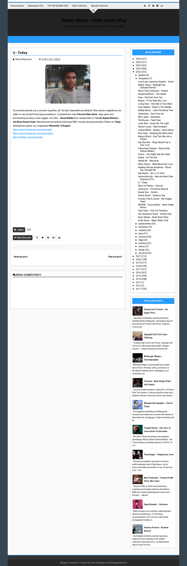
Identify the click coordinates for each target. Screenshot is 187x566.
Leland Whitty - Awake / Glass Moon (156, 130)
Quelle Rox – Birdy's (148, 192)
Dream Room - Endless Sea (151, 195)
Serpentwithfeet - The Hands (152, 94)
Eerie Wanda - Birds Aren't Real (153, 217)
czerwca (142, 236)
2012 (138, 285)
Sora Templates (98, 562)
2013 (138, 282)
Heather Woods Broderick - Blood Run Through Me (154, 168)
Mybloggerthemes (118, 562)
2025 (138, 62)
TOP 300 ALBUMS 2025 (57, 6)
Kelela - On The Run (147, 157)
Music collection (80, 6)
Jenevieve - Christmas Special (153, 189)
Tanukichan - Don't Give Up (151, 113)
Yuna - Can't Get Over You (150, 97)
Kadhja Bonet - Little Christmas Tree (155, 110)
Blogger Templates (69, 562)
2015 (138, 275)
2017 (138, 269)
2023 (138, 68)
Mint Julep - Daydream (149, 117)
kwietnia (142, 243)
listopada (143, 78)
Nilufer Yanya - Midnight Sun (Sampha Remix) (151, 86)
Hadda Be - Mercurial (148, 160)
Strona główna (17, 6)
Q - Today (142, 182)
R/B (29, 229)
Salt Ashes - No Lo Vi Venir (151, 173)
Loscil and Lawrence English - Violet (156, 81)
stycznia (142, 253)
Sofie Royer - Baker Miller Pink (153, 220)
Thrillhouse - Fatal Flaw (149, 120)
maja (141, 240)
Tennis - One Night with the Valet (154, 154)
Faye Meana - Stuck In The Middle (154, 107)
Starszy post (115, 256)
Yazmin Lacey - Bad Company (152, 126)
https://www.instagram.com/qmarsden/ (33, 133)
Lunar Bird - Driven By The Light (153, 123)
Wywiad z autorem (99, 6)
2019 (138, 262)
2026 (138, 58)
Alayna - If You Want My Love (152, 100)
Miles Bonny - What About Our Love (155, 164)
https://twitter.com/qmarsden (28, 137)
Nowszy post (20, 256)
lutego (141, 249)
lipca (141, 233)
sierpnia (142, 230)
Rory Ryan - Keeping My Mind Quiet (155, 133)
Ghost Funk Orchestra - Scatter (153, 90)
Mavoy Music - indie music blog (93, 20)
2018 (138, 266)
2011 (138, 288)
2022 (138, 72)
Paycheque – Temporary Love (159, 454)
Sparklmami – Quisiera (156, 504)
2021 (138, 256)
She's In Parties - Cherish (150, 185)
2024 (138, 65)
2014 (138, 279)
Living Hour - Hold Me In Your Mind (155, 104)
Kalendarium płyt (35, 6)
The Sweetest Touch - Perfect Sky (155, 214)
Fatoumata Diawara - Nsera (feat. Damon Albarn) (154, 149)
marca (141, 246)
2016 (138, 272)
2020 (138, 259)
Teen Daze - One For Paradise (153, 210)
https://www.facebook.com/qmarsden (32, 129)
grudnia (142, 75)
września (143, 227)
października (145, 223)
